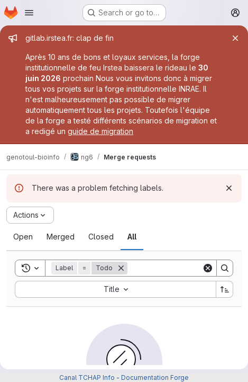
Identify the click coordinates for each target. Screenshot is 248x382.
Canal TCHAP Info (87, 377)
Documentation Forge (155, 377)
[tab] (23, 237)
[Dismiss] (229, 188)
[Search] (224, 268)
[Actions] (30, 215)
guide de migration (100, 131)
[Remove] (121, 268)
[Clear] (207, 268)
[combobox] (115, 289)
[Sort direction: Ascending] (224, 289)
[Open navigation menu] (29, 12)
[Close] (235, 38)
